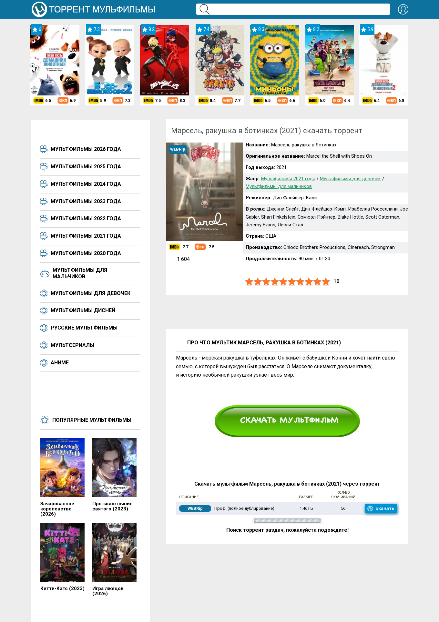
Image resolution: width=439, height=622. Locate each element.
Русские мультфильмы (84, 328)
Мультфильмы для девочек (90, 293)
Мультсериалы (72, 345)
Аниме (60, 363)
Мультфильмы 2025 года (86, 166)
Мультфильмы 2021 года (86, 236)
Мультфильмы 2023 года (86, 201)
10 (326, 281)
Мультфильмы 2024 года (86, 184)
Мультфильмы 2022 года (86, 218)
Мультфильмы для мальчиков (80, 273)
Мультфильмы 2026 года (86, 149)
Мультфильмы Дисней (83, 310)
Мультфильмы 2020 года (86, 253)
